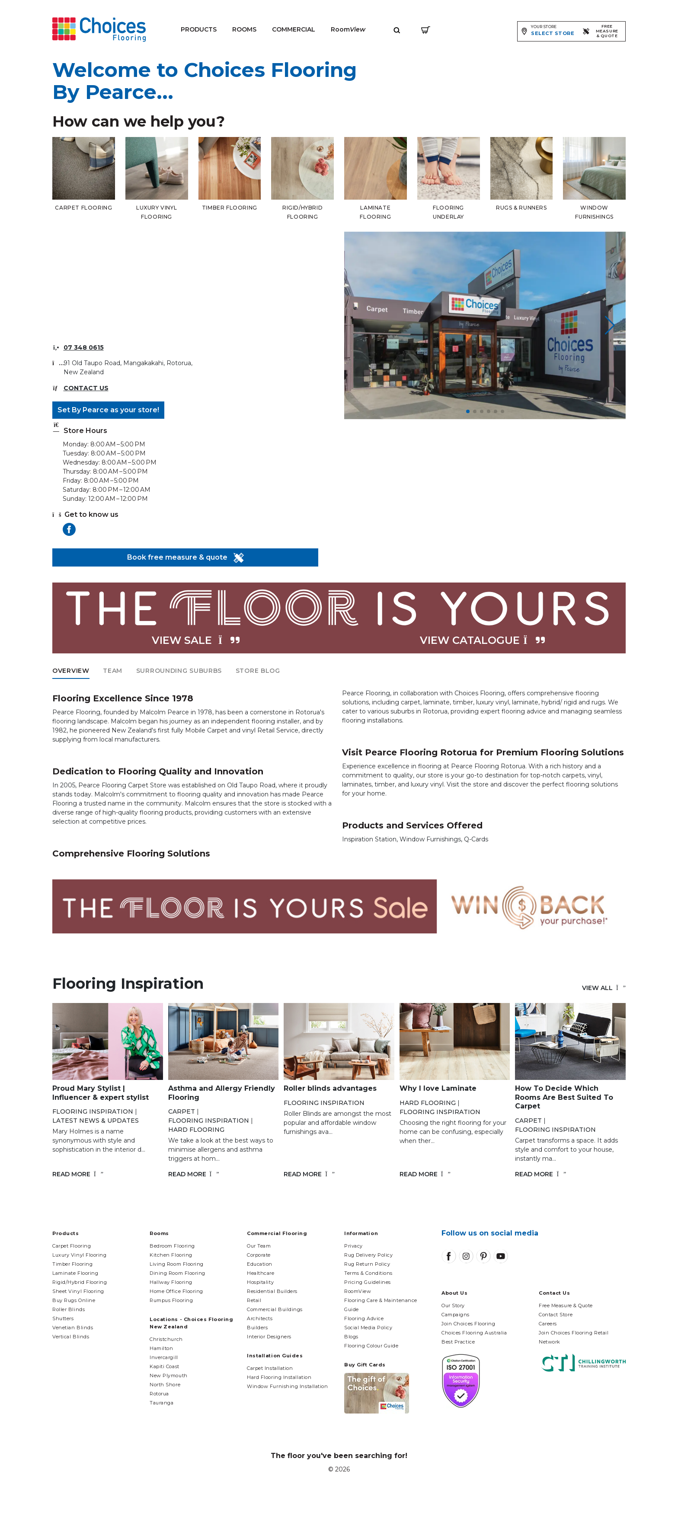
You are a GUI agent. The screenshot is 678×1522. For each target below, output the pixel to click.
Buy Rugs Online (73, 1300)
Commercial (293, 29)
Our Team (259, 1246)
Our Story (453, 1305)
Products (199, 29)
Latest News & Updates (95, 1120)
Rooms (244, 29)
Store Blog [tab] (258, 671)
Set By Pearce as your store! (108, 410)
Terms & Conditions (368, 1273)
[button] (468, 411)
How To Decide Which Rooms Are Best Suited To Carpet (564, 1097)
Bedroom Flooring (172, 1246)
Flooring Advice (364, 1318)
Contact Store (555, 1315)
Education (259, 1264)
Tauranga (161, 1403)
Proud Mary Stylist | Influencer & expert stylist (100, 1093)
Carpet (181, 1111)
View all (604, 988)
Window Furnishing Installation (287, 1386)
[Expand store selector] (548, 31)
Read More (77, 1174)
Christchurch (166, 1339)
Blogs (351, 1337)
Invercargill (164, 1357)
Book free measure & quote (185, 558)
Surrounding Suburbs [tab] (179, 671)
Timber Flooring (72, 1264)
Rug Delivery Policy (368, 1255)
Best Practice (458, 1342)
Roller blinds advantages (330, 1088)
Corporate (259, 1255)
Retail (254, 1300)
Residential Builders (272, 1291)
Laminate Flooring (75, 1273)
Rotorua (159, 1394)
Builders (257, 1328)
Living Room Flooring (177, 1264)
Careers (548, 1324)
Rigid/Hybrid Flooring (79, 1282)
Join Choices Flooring (468, 1324)
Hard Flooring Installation (279, 1377)
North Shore (165, 1385)
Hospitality (260, 1282)
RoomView (357, 1291)
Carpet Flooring (71, 1246)
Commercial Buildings (275, 1309)
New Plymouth (169, 1375)
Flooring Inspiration (92, 1111)
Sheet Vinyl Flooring (78, 1291)
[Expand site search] (397, 30)
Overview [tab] (71, 671)
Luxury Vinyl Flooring (79, 1255)
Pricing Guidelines (367, 1282)
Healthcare (261, 1273)
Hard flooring (196, 1130)
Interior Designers (269, 1337)
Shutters (63, 1318)
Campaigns (455, 1315)
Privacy (353, 1246)
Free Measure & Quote (566, 1305)
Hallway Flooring (171, 1282)
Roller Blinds (68, 1309)
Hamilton (161, 1348)
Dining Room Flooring (177, 1273)
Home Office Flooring (176, 1291)
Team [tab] (112, 671)
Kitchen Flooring (171, 1255)
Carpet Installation (270, 1368)
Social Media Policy (368, 1328)
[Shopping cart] (426, 30)
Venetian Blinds (72, 1328)
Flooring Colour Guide (371, 1346)
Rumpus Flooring (171, 1300)
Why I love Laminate (438, 1088)
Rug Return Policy (367, 1264)
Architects (260, 1318)
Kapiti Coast (164, 1366)
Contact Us (86, 388)
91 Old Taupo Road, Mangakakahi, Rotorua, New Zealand (128, 367)
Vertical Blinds (70, 1337)
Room (348, 29)
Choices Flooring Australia (474, 1333)
